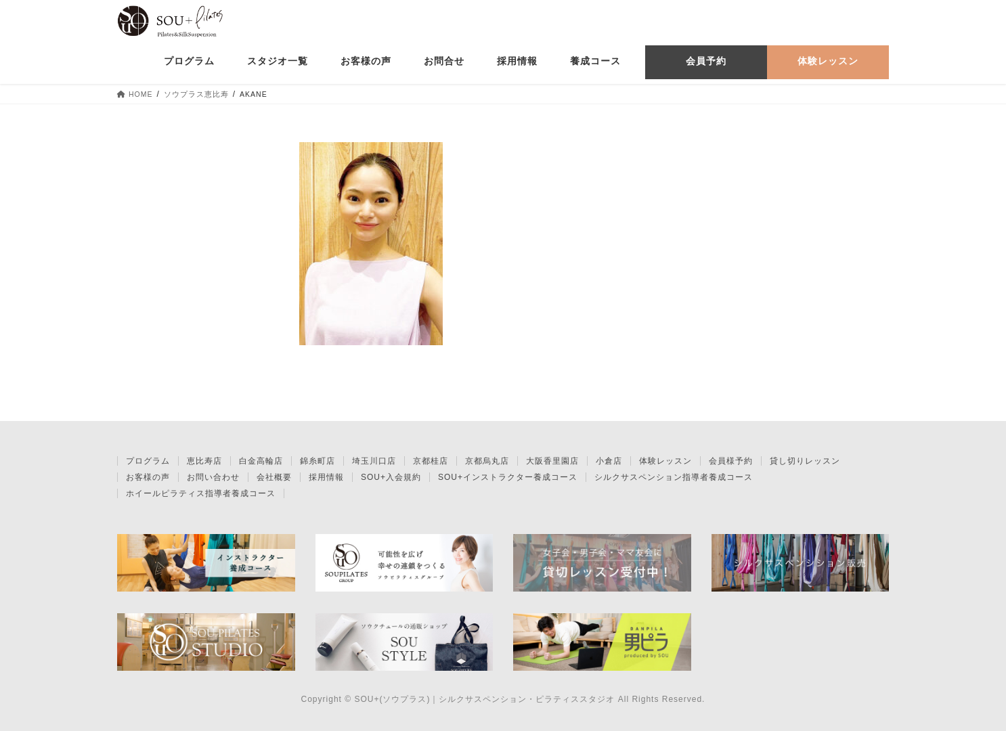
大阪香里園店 (552, 461)
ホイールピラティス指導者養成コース (201, 493)
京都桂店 (430, 461)
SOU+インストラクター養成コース (507, 477)
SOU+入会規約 (391, 477)
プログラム (148, 461)
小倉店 (609, 461)
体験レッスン (665, 461)
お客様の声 (148, 477)
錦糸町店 (317, 461)
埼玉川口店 (374, 461)
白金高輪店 (261, 461)
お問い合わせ (213, 477)
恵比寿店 (204, 461)
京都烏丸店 (487, 461)
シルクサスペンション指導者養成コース (673, 477)
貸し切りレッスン (805, 461)
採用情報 (326, 477)
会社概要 (274, 477)
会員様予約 (731, 461)
